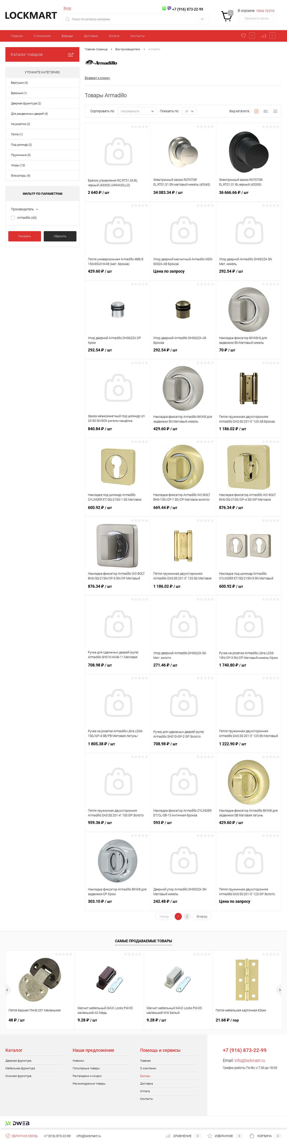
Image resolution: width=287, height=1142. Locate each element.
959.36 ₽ (117, 825)
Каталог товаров (42, 54)
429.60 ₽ (117, 274)
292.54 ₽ (248, 274)
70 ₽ (248, 353)
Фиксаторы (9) (20, 175)
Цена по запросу (183, 274)
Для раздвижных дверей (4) (29, 113)
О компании (42, 36)
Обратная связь (21, 1136)
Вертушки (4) (19, 82)
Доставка (91, 36)
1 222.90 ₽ (248, 746)
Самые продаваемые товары (143, 941)
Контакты (137, 36)
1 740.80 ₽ (248, 668)
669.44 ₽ (183, 510)
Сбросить (60, 236)
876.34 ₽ (248, 510)
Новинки (78, 1060)
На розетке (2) (20, 124)
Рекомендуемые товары (89, 1083)
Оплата (114, 36)
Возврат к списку (97, 78)
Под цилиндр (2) (21, 144)
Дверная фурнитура (18, 1060)
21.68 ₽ (227, 1020)
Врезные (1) (19, 93)
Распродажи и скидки (87, 1076)
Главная (17, 36)
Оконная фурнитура (18, 1076)
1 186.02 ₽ (248, 431)
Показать (24, 236)
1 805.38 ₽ (117, 746)
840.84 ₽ (117, 431)
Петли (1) (17, 134)
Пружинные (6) (21, 155)
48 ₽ (17, 1020)
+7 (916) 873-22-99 (57, 1136)
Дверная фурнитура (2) (26, 103)
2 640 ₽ (117, 195)
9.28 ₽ (87, 1020)
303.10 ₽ (117, 904)
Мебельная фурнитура (20, 1068)
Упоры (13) (18, 165)
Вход (67, 8)
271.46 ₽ (183, 668)
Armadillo (27, 217)
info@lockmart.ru (250, 1060)
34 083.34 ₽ (183, 195)
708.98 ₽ (117, 668)
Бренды (67, 36)
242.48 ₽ (183, 904)
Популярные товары (86, 1068)
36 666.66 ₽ (248, 195)
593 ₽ (183, 825)
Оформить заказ (257, 18)
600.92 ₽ (117, 510)
